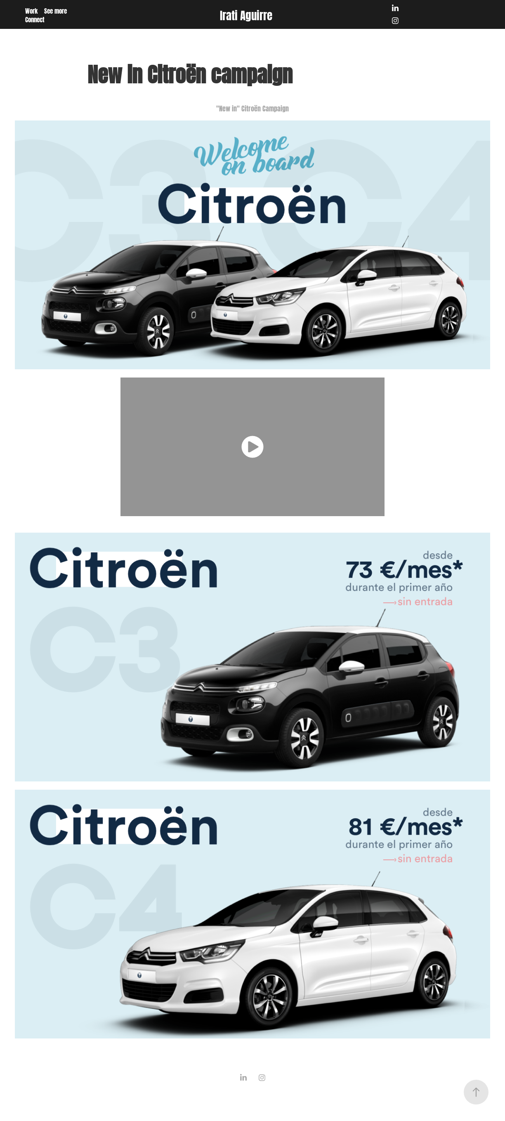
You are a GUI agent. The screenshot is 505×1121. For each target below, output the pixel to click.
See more (55, 10)
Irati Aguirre (246, 14)
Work (31, 10)
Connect (35, 19)
